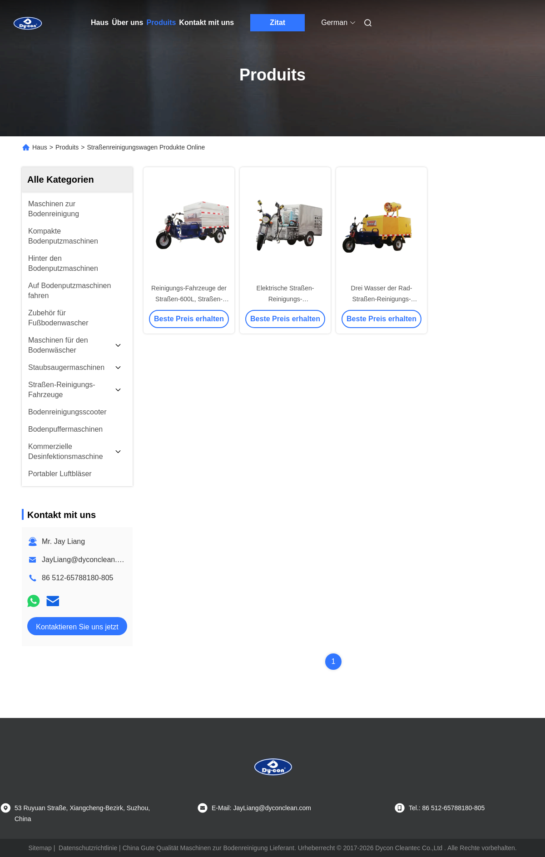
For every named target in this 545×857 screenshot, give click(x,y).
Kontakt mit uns (206, 22)
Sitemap (39, 848)
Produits (161, 22)
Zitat (277, 22)
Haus (100, 22)
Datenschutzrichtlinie (88, 848)
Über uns (127, 22)
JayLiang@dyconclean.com (86, 559)
